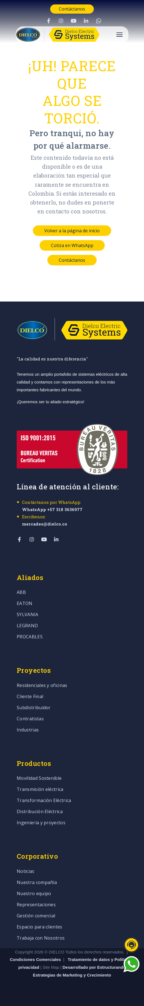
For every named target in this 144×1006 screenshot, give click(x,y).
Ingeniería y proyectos (41, 823)
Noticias (26, 871)
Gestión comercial (36, 916)
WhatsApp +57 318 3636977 (52, 509)
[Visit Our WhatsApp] (98, 20)
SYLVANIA (27, 614)
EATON (25, 603)
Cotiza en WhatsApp (72, 245)
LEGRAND (27, 626)
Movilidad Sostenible (39, 778)
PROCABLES (30, 637)
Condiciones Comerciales (35, 959)
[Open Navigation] (119, 35)
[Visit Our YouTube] (73, 20)
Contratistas (30, 719)
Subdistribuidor (34, 708)
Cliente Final (30, 696)
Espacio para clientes (39, 927)
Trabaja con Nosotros (41, 938)
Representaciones (36, 905)
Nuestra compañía (37, 882)
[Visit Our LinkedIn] (86, 20)
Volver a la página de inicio (72, 231)
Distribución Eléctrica (40, 812)
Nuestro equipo (34, 894)
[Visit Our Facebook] (48, 20)
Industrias (28, 730)
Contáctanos (72, 9)
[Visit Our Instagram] (61, 20)
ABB (21, 592)
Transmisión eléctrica (40, 789)
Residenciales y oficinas (42, 685)
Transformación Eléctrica (44, 800)
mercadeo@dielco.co (44, 524)
